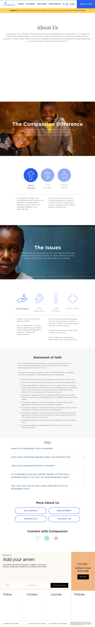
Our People (31, 511)
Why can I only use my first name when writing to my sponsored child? (39, 487)
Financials (30, 519)
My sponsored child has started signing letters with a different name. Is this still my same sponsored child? (40, 475)
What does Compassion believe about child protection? (41, 457)
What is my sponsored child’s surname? (32, 449)
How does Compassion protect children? (33, 466)
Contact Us (64, 519)
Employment (64, 511)
